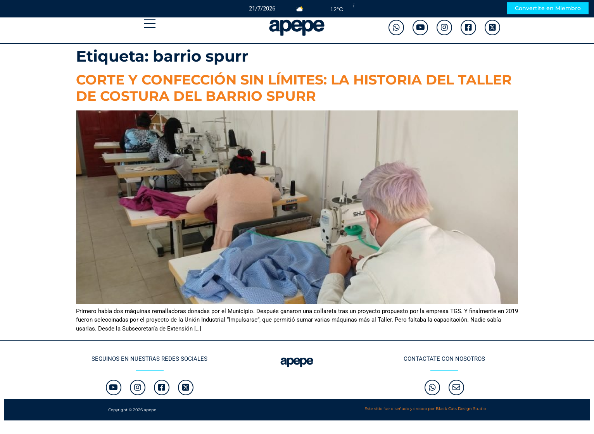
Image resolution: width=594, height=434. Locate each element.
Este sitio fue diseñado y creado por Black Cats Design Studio (425, 408)
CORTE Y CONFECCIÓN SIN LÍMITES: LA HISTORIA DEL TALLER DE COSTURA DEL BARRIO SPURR (294, 87)
